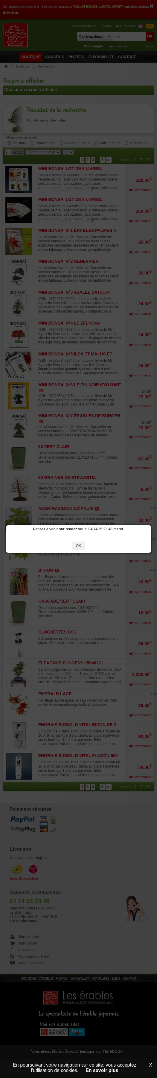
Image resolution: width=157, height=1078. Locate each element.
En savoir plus (102, 1070)
